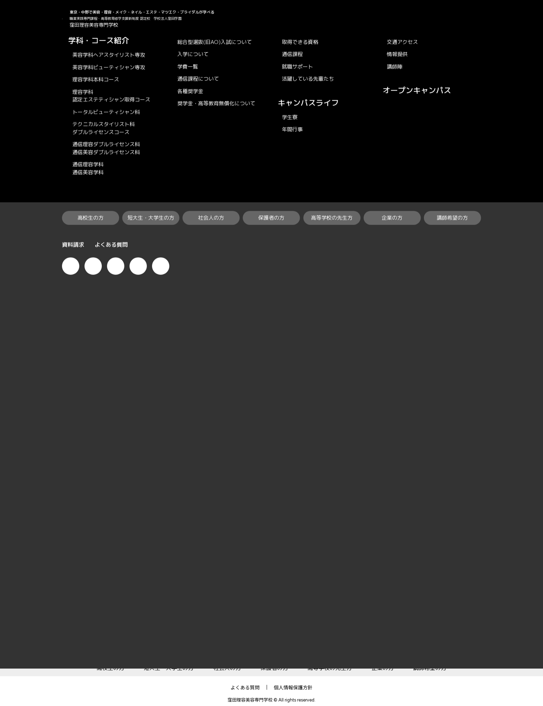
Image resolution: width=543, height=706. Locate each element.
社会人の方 (227, 661)
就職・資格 (269, 642)
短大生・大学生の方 (169, 661)
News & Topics (108, 41)
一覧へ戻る (271, 314)
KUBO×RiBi (73, 41)
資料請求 (532, 295)
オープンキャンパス (532, 156)
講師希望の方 (429, 661)
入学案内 (221, 642)
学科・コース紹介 (165, 642)
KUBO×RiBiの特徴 (96, 642)
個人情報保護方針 (293, 681)
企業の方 (383, 661)
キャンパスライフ (328, 642)
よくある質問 (245, 681)
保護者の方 (274, 661)
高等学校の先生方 (330, 661)
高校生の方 (110, 661)
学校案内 (385, 642)
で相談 (532, 234)
